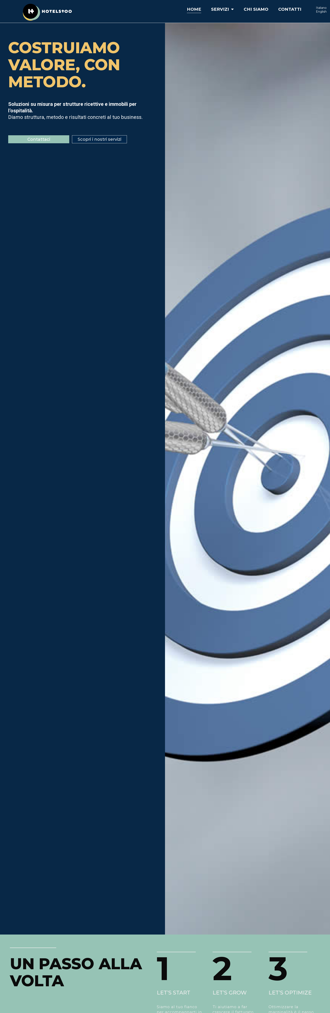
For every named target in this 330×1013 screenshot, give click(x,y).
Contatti (289, 9)
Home (194, 9)
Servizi (222, 9)
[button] (38, 139)
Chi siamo (256, 9)
